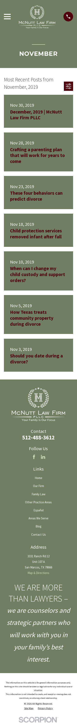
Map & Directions (38, 573)
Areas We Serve (38, 518)
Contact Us (38, 534)
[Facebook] (34, 457)
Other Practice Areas (38, 502)
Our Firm (38, 486)
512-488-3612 (38, 437)
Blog (38, 526)
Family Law (38, 494)
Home (38, 478)
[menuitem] (28, 708)
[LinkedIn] (43, 457)
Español (38, 510)
